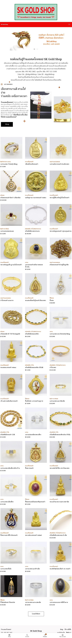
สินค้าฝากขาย (3, 162)
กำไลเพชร (53, 367)
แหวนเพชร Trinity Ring (8, 164)
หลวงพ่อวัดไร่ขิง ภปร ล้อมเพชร (59, 468)
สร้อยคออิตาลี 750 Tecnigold (10, 334)
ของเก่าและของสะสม (55, 162)
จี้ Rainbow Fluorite (7, 602)
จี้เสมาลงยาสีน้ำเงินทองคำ (9, 535)
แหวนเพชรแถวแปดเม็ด (33, 602)
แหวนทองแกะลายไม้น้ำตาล (59, 602)
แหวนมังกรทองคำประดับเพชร (59, 164)
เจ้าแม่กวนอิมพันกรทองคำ (9, 401)
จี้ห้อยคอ (52, 298)
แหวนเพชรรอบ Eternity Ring (60, 334)
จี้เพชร (52, 300)
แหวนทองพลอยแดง (7, 231)
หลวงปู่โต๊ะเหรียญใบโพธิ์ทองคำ (59, 198)
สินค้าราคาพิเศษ (4, 229)
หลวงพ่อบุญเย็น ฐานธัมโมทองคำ (11, 265)
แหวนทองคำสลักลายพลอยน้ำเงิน (34, 266)
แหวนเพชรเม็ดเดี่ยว (7, 502)
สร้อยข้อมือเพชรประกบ (32, 231)
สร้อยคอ (2, 195)
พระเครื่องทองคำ (29, 162)
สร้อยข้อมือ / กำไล (29, 229)
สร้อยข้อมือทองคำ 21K (7, 434)
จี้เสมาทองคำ (29, 468)
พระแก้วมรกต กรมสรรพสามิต (59, 502)
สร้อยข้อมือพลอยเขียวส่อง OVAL (60, 434)
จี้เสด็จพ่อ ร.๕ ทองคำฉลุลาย (34, 401)
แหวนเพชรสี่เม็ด (5, 569)
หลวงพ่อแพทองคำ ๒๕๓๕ (33, 535)
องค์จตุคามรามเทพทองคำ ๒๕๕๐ (35, 198)
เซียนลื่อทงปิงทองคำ (31, 164)
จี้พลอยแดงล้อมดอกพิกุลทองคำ (35, 502)
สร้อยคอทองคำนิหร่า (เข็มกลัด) (10, 198)
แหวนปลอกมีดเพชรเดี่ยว (33, 434)
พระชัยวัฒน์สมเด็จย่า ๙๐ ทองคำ (60, 569)
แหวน (9, 162)
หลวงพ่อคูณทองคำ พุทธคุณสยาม (60, 231)
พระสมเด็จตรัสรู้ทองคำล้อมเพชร (35, 300)
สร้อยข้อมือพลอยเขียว (32, 334)
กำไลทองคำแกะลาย (6, 300)
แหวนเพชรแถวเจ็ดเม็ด (57, 401)
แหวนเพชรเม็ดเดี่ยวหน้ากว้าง (10, 468)
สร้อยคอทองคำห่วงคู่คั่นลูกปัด (59, 265)
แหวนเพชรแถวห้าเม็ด (32, 569)
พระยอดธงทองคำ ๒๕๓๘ (8, 367)
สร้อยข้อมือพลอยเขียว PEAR (34, 367)
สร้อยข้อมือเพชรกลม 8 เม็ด (58, 535)
